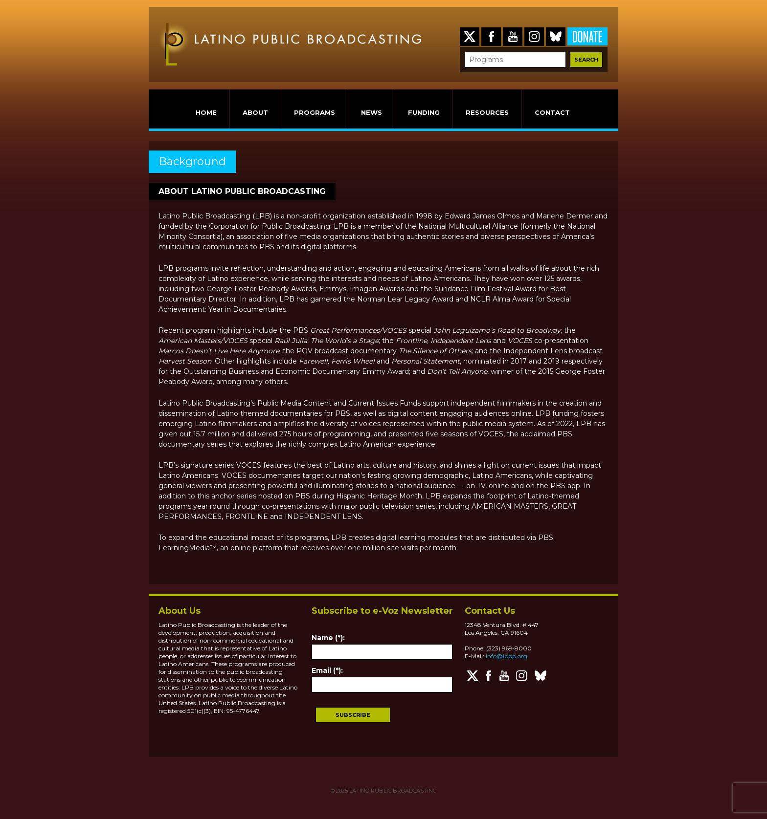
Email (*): (327, 670)
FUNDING (424, 112)
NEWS (371, 112)
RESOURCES (487, 112)
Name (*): (328, 637)
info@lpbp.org (506, 656)
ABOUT (255, 112)
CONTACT (552, 112)
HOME (206, 112)
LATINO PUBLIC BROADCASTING (392, 790)
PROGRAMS (314, 112)
